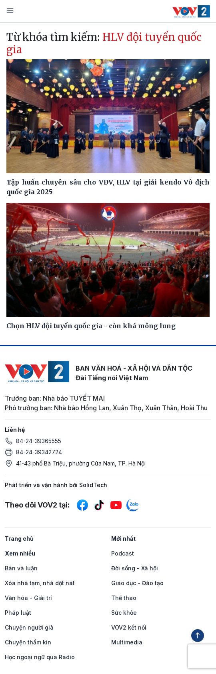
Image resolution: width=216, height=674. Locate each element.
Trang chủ (19, 538)
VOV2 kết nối (128, 627)
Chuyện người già (29, 627)
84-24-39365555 (38, 440)
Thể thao (123, 597)
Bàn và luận (21, 568)
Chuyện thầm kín (28, 642)
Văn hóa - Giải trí (28, 597)
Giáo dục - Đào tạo (137, 583)
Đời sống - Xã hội (134, 568)
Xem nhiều (20, 553)
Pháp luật (18, 612)
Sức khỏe (124, 612)
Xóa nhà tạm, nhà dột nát (40, 583)
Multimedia (126, 642)
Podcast (122, 553)
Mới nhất (123, 538)
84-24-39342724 (39, 452)
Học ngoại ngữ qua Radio (40, 657)
